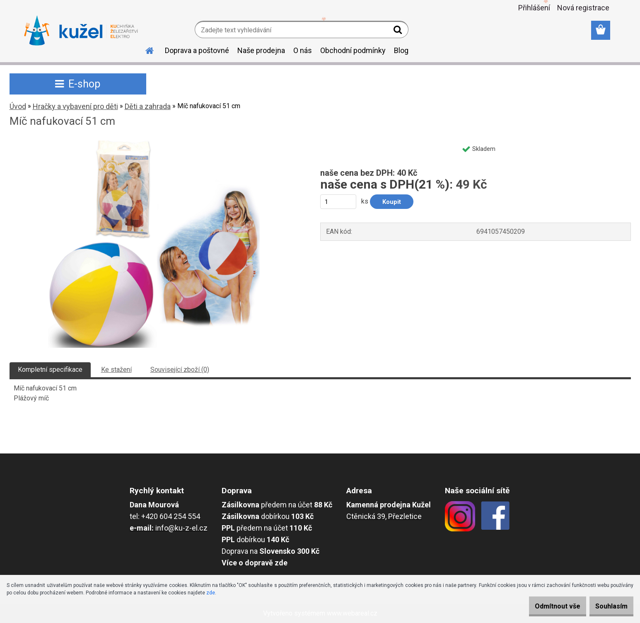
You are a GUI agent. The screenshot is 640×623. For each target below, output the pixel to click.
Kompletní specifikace (50, 369)
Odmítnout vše (544, 606)
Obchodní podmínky (353, 50)
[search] (398, 31)
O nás (302, 50)
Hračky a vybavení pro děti (75, 106)
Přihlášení (534, 7)
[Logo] (81, 30)
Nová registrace (583, 7)
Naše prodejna (261, 50)
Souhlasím (607, 606)
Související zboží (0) (179, 369)
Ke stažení (116, 369)
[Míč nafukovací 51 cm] (154, 144)
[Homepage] (145, 49)
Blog (401, 50)
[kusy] (338, 201)
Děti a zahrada (148, 106)
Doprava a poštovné (197, 50)
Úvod (18, 106)
